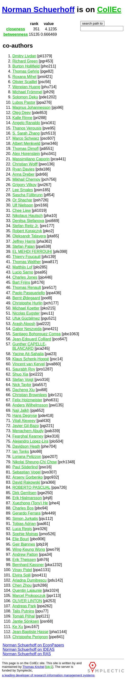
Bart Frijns (21, 282)
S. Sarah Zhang (26, 133)
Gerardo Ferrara (26, 513)
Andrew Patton (25, 554)
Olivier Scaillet (24, 82)
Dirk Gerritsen (24, 493)
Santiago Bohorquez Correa (36, 334)
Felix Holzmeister (27, 400)
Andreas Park (24, 606)
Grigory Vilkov (24, 185)
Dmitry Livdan (24, 56)
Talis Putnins (23, 611)
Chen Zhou (22, 585)
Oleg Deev (21, 113)
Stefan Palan (23, 246)
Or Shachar (22, 200)
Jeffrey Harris (24, 241)
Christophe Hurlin (27, 303)
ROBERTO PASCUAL (31, 487)
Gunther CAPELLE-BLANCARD (29, 346)
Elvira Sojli (21, 575)
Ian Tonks (20, 451)
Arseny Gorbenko (27, 477)
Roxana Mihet (24, 77)
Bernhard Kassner (28, 565)
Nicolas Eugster (26, 313)
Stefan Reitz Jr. (25, 226)
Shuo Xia (20, 374)
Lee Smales (22, 190)
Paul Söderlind (25, 467)
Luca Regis (22, 529)
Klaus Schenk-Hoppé (30, 359)
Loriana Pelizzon (26, 457)
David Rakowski (26, 482)
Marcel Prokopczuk (28, 595)
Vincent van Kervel (28, 364)
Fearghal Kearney (27, 436)
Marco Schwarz (25, 138)
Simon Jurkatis (25, 518)
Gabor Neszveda (27, 329)
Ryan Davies (23, 169)
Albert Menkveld (26, 143)
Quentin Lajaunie (27, 590)
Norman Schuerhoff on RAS (27, 654)
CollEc (109, 9)
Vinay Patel (22, 570)
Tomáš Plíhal (23, 616)
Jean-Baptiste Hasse (30, 632)
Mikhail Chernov (26, 179)
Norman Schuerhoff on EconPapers (33, 645)
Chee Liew (21, 210)
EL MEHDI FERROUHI (32, 251)
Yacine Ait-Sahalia (28, 354)
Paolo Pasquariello (28, 293)
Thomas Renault (26, 287)
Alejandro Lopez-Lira (30, 441)
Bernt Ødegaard (26, 298)
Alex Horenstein (26, 154)
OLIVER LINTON (27, 601)
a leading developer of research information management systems (48, 675)
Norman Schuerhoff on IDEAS (28, 649)
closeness (15, 29)
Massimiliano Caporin (31, 159)
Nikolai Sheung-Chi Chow (34, 462)
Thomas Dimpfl (25, 148)
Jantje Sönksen (25, 621)
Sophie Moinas (25, 534)
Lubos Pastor (23, 102)
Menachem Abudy (28, 431)
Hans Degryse (24, 415)
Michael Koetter (25, 308)
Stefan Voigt (22, 380)
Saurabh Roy (23, 369)
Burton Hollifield (26, 66)
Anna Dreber (23, 174)
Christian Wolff (24, 164)
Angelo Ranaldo (26, 123)
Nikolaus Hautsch (27, 216)
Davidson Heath (26, 446)
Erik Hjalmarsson (27, 498)
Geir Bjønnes (23, 544)
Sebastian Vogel (26, 472)
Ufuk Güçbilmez (26, 318)
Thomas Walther (26, 262)
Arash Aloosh (23, 324)
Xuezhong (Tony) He (30, 503)
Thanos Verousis (26, 128)
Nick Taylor (21, 385)
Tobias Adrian (24, 524)
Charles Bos (23, 508)
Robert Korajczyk (27, 231)
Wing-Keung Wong (28, 549)
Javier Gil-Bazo (25, 426)
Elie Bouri (20, 539)
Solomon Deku (25, 97)
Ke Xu (17, 627)
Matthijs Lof (22, 267)
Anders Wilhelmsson (30, 405)
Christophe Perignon (30, 637)
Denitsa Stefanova (28, 221)
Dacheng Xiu (23, 390)
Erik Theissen (24, 560)
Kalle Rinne (22, 118)
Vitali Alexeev (24, 421)
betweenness (15, 34)
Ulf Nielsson (22, 205)
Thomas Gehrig (25, 71)
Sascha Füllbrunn (27, 195)
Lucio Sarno (22, 272)
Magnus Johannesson (31, 107)
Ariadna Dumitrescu (29, 580)
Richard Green (25, 61)
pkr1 (49, 667)
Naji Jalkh (20, 410)
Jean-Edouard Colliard (31, 339)
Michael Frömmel (27, 92)
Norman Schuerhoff (38, 9)
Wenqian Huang (26, 87)
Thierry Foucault (26, 257)
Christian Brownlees (29, 395)
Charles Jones (24, 277)
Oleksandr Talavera (29, 236)
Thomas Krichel (33, 667)
